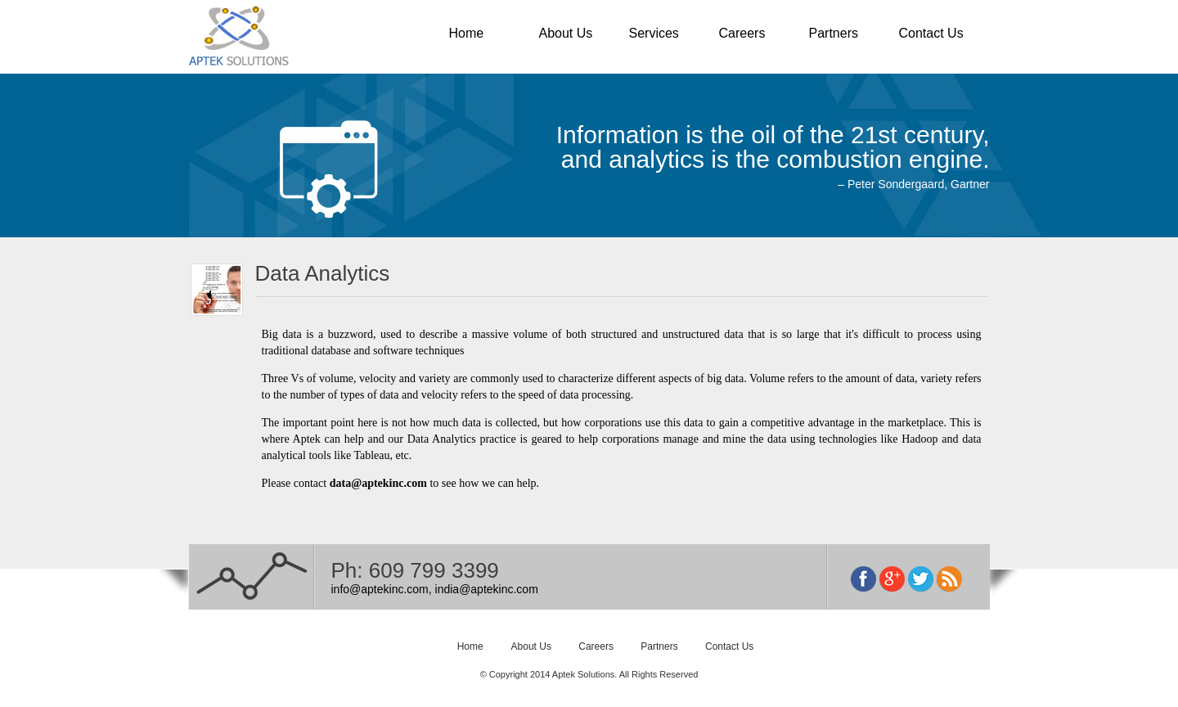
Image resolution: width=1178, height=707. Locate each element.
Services (654, 33)
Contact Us (931, 33)
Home (466, 33)
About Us (566, 33)
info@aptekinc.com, (381, 589)
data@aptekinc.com (378, 483)
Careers (742, 33)
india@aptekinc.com (486, 589)
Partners (833, 33)
